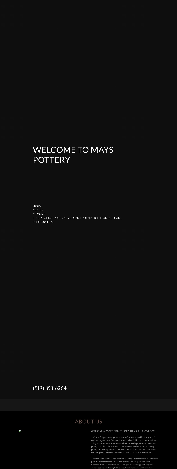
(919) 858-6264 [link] (50, 388)
